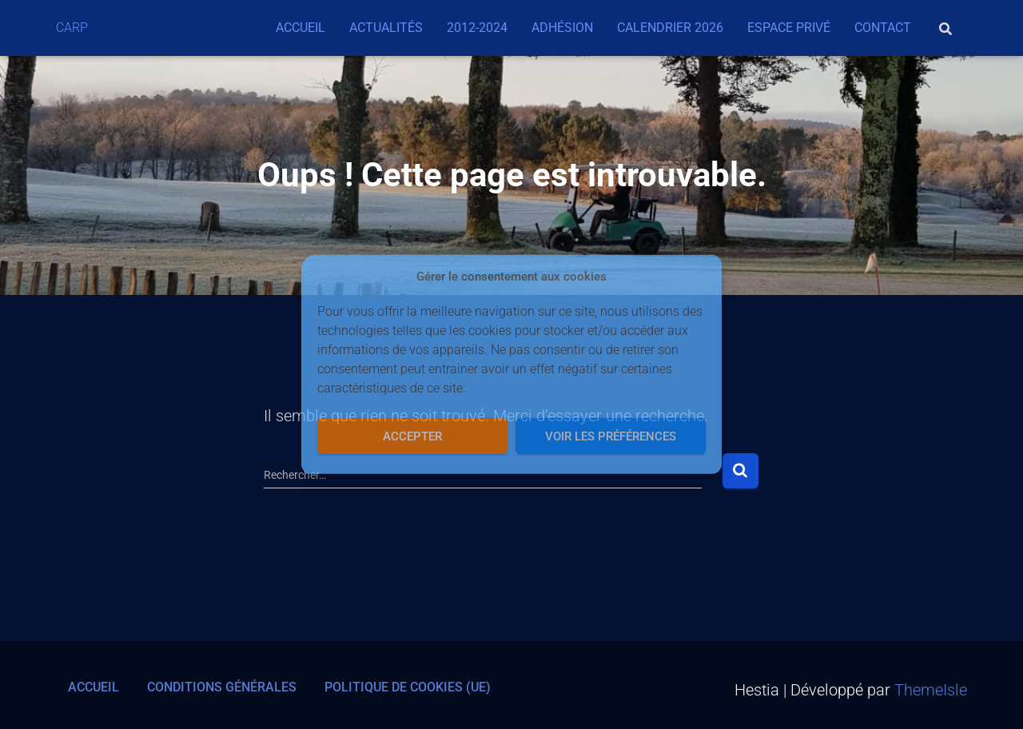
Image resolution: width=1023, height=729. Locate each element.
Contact (882, 27)
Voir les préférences (610, 436)
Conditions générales (222, 687)
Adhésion (562, 27)
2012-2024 (477, 27)
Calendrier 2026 (670, 27)
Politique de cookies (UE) (407, 687)
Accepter (412, 436)
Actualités (386, 27)
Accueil (300, 27)
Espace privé (788, 27)
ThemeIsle (930, 689)
